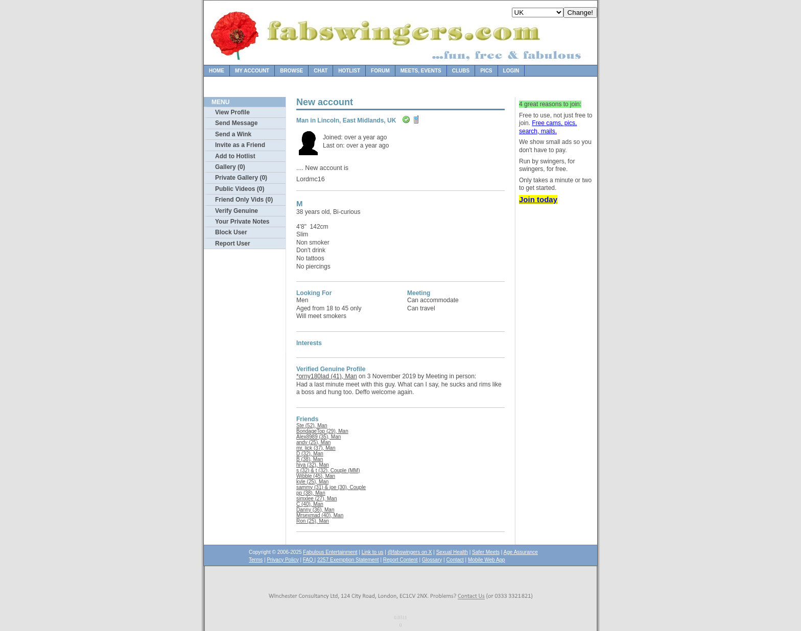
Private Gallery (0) (241, 177)
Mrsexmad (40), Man (319, 515)
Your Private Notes (242, 221)
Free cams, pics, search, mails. (548, 127)
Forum (380, 71)
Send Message (236, 123)
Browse (291, 71)
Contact (454, 560)
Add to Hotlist (235, 156)
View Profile (232, 112)
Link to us (373, 552)
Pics (486, 71)
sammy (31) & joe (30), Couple (331, 487)
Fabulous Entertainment (330, 552)
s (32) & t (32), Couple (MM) (328, 470)
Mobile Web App (486, 560)
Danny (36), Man (315, 510)
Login (511, 71)
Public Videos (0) (239, 188)
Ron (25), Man (312, 521)
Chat (320, 71)
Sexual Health (452, 552)
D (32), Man (309, 453)
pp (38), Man (310, 493)
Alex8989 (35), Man (318, 437)
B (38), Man (309, 459)
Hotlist (349, 71)
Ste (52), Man (311, 425)
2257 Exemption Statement (348, 560)
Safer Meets (486, 552)
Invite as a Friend (240, 145)
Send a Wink (233, 134)
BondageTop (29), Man (322, 431)
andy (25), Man (313, 442)
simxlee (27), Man (316, 498)
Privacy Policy (282, 560)
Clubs (460, 71)
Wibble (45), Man (315, 476)
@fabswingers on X (410, 552)
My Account (252, 71)
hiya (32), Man (312, 465)
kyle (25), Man (312, 481)
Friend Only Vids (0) (244, 199)
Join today (538, 199)
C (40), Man (309, 504)
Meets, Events (420, 71)
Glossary (432, 560)
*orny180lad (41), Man (326, 376)
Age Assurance (521, 552)
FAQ (309, 560)
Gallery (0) (230, 167)
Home (216, 71)
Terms (256, 560)
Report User (232, 243)
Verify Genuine (236, 210)
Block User (231, 232)
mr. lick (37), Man (316, 448)
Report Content (400, 560)
